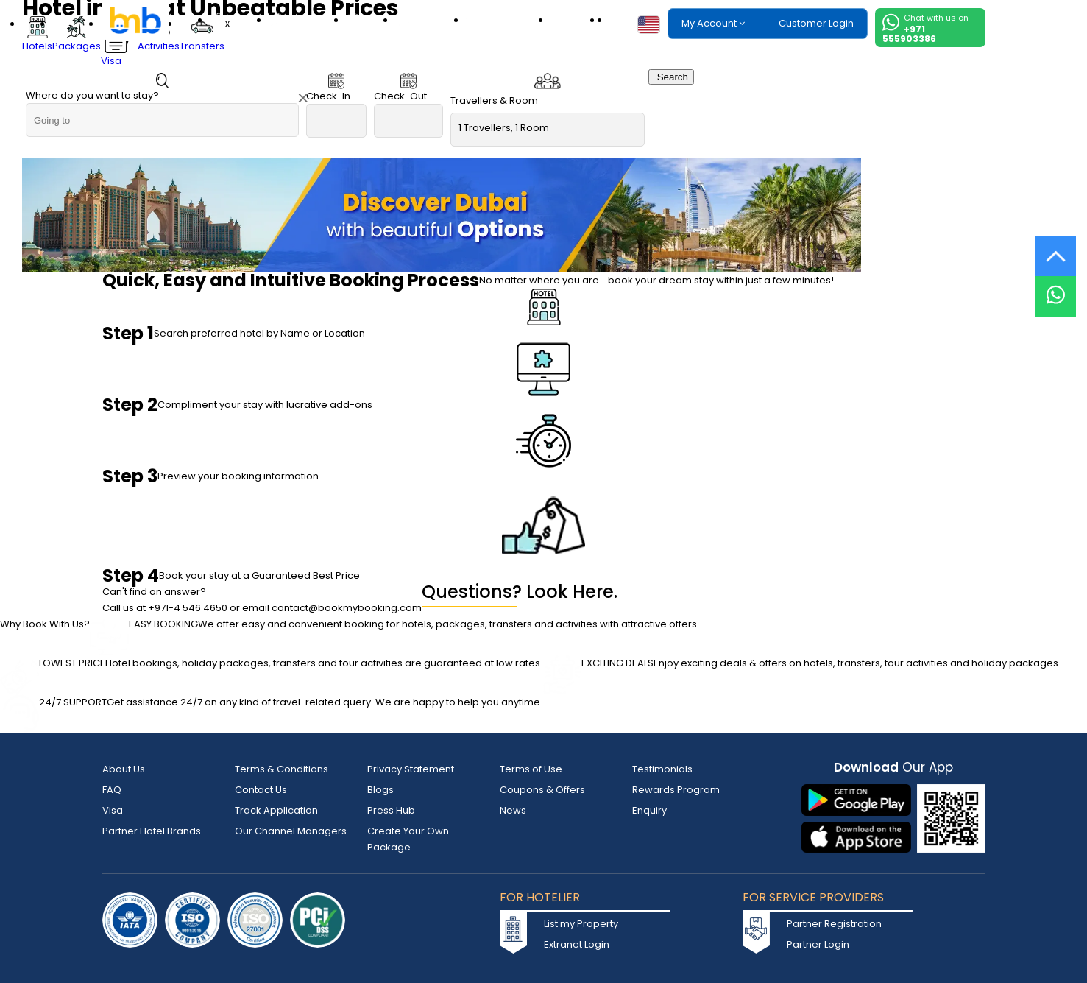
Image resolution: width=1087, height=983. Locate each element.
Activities (433, 20)
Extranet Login (576, 944)
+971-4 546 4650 (187, 608)
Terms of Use (531, 769)
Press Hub (391, 810)
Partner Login (818, 944)
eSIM (578, 20)
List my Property (581, 924)
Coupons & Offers (542, 790)
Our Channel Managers (291, 831)
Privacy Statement (410, 769)
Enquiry (649, 810)
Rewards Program (676, 790)
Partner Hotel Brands (151, 831)
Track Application (276, 810)
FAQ (111, 790)
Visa (373, 20)
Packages (310, 20)
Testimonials (662, 769)
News (513, 810)
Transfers (516, 20)
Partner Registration (834, 924)
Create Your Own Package (408, 839)
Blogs (380, 790)
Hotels (242, 20)
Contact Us (261, 790)
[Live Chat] (1056, 286)
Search (671, 76)
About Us (123, 769)
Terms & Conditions (281, 769)
